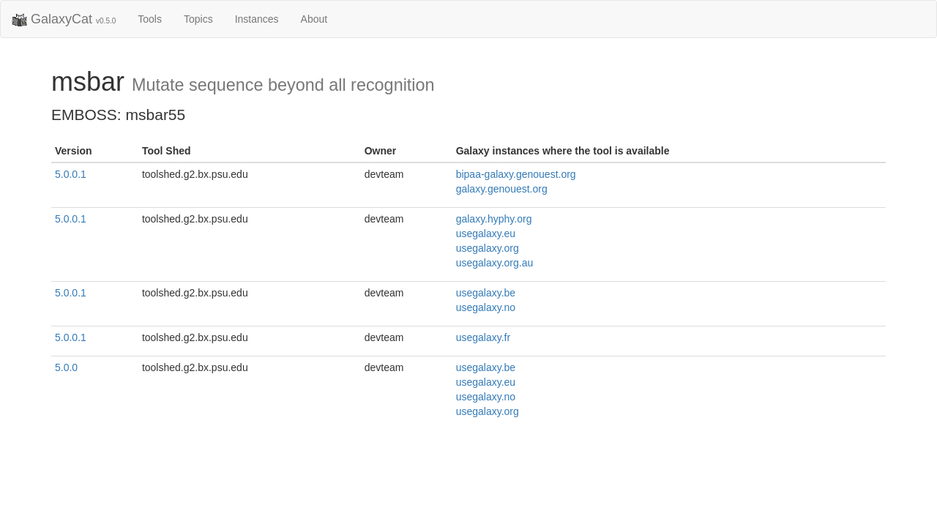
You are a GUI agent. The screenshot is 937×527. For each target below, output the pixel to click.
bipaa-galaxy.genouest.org (516, 174)
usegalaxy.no (485, 307)
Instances (257, 19)
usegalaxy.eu (485, 233)
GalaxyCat (64, 20)
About (314, 19)
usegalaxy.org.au (495, 263)
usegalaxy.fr (483, 337)
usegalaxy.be (485, 293)
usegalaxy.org (487, 248)
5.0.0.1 (70, 174)
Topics (198, 19)
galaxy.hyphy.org (494, 219)
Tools (150, 19)
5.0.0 (66, 367)
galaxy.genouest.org (502, 189)
